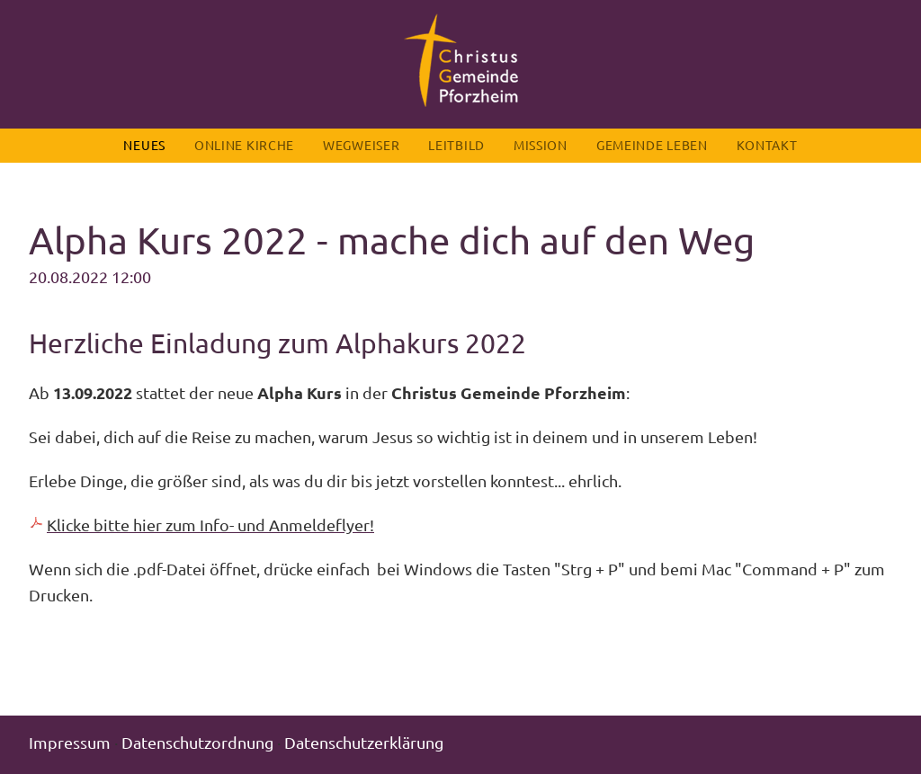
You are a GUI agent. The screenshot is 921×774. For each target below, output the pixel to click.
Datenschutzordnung (197, 742)
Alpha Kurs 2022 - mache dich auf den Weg (392, 239)
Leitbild (456, 145)
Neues (144, 145)
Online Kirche (244, 145)
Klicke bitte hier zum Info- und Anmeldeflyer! (210, 524)
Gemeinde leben (652, 145)
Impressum (70, 742)
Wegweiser (361, 145)
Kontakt (767, 145)
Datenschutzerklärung (363, 742)
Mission (541, 145)
